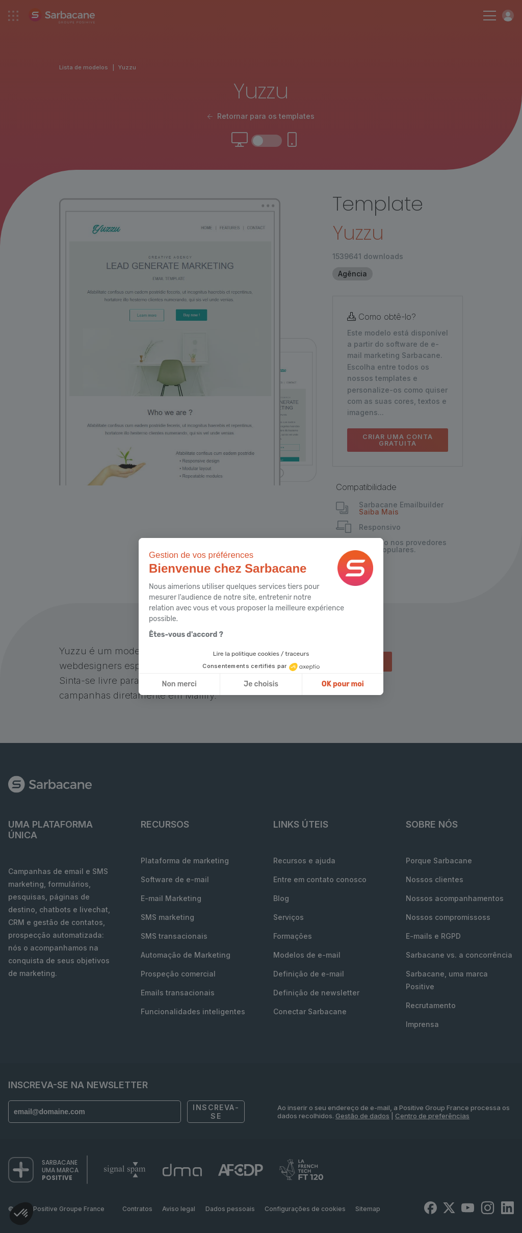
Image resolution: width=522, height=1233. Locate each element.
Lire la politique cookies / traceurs (261, 653)
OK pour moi (343, 684)
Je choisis (261, 684)
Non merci (179, 684)
